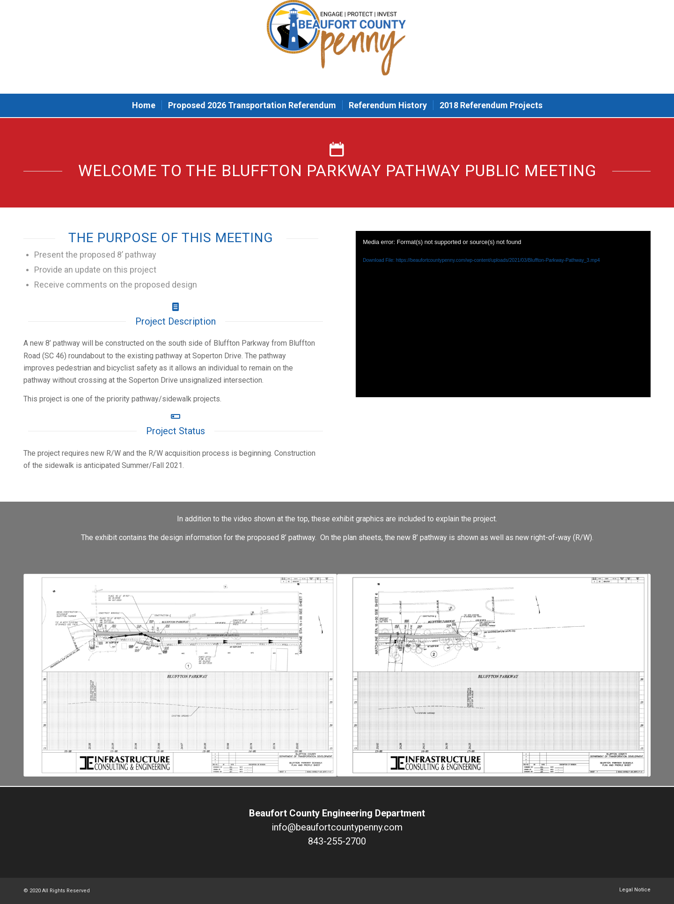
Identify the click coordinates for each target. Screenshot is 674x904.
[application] (503, 314)
